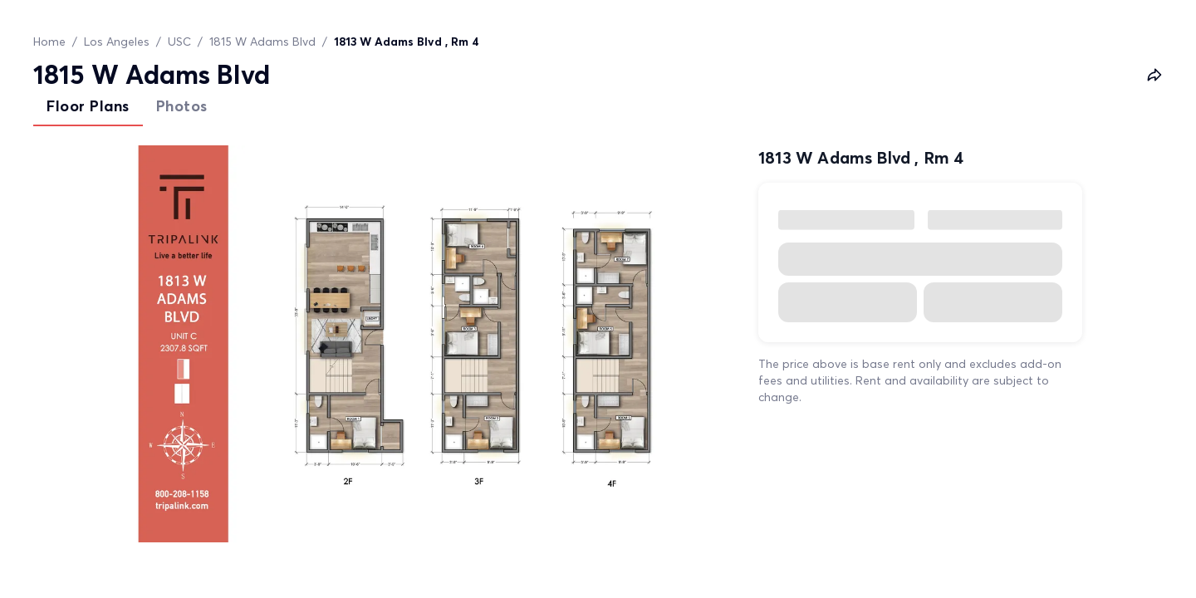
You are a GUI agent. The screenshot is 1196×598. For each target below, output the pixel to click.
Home (49, 41)
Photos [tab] (182, 105)
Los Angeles (117, 41)
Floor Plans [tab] (88, 105)
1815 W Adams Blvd (262, 41)
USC (179, 41)
